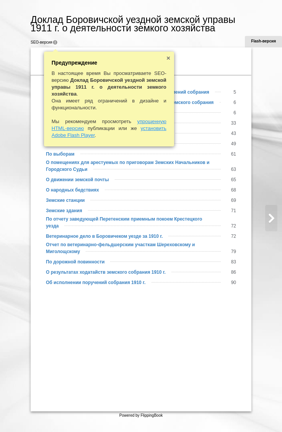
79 (233, 251)
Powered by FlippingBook (141, 415)
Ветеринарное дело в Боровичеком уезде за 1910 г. (104, 236)
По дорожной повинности (75, 262)
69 (233, 200)
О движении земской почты (77, 179)
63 (233, 169)
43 (233, 133)
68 (233, 190)
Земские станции (65, 200)
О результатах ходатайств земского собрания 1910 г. (106, 272)
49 (233, 143)
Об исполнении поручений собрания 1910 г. (95, 282)
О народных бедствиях (72, 190)
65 (233, 179)
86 (233, 272)
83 (233, 262)
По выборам (60, 154)
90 (233, 282)
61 (233, 154)
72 (233, 236)
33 (233, 123)
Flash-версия (263, 41)
